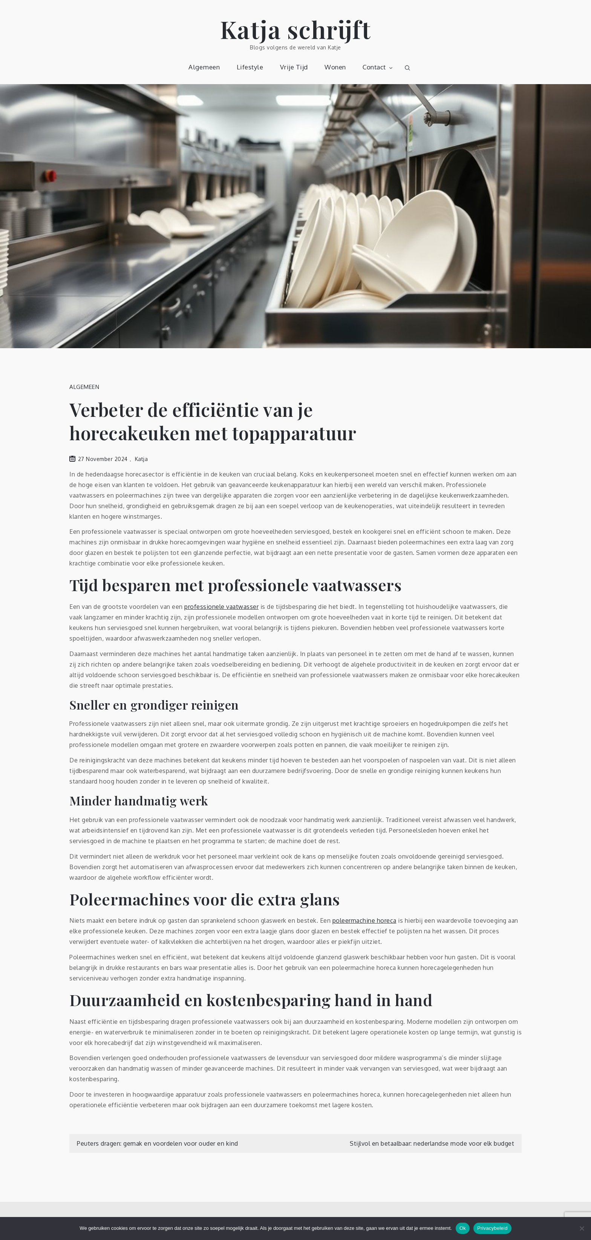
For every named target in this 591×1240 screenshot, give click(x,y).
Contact (378, 67)
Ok (462, 1228)
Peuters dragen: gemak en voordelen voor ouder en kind (157, 1143)
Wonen (335, 67)
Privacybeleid (492, 1228)
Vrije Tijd (294, 67)
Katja (141, 459)
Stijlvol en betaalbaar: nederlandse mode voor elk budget (432, 1143)
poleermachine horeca (364, 920)
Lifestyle (250, 67)
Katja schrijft (295, 29)
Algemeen (204, 67)
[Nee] (581, 1228)
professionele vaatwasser (221, 606)
